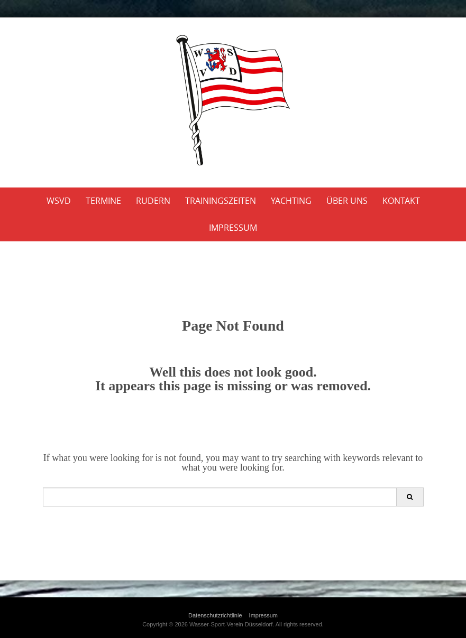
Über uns (347, 201)
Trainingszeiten (220, 201)
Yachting (291, 201)
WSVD (59, 201)
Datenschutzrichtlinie (215, 615)
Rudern (153, 201)
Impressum (233, 227)
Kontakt (401, 201)
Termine (103, 201)
